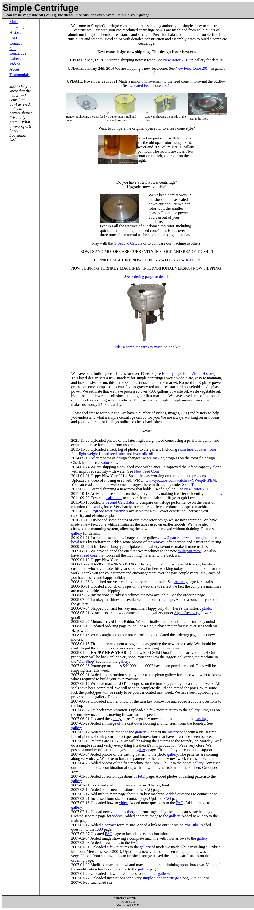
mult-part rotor (189, 551)
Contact (15, 43)
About (14, 69)
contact (110, 825)
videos (117, 816)
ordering (181, 582)
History (15, 32)
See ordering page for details (146, 277)
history (173, 732)
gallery (76, 533)
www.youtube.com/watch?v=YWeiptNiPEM (181, 480)
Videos (14, 64)
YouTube (191, 825)
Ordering (16, 27)
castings (202, 719)
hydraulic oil (143, 454)
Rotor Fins (108, 462)
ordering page (163, 599)
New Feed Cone (146, 471)
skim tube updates (192, 449)
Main (13, 22)
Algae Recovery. (187, 613)
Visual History (202, 374)
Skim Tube (190, 485)
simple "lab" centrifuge (161, 878)
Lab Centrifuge (17, 51)
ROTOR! (193, 260)
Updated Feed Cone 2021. (150, 85)
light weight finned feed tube (102, 454)
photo (206, 608)
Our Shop (86, 661)
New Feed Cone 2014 (192, 68)
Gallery (15, 58)
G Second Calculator (130, 243)
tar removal (157, 542)
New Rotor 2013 (176, 60)
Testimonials (19, 75)
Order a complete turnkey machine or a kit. (146, 347)
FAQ (13, 38)
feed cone (90, 555)
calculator (114, 498)
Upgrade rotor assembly (109, 511)
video (123, 803)
